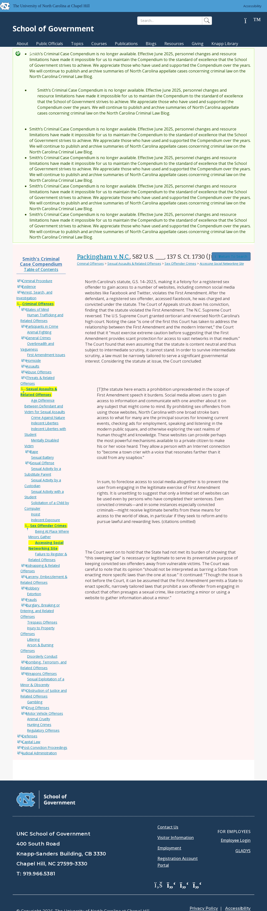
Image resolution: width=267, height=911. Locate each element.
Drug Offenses (37, 707)
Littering (33, 639)
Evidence (29, 286)
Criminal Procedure (37, 280)
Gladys (243, 838)
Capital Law (31, 741)
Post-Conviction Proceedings (44, 747)
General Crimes (38, 337)
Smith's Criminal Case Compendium (41, 261)
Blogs (151, 43)
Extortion (34, 593)
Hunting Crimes (39, 724)
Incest (35, 514)
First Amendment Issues (46, 354)
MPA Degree (28, 52)
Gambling (34, 702)
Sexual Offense (42, 462)
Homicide (33, 360)
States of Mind (37, 309)
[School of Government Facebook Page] (158, 872)
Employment (169, 835)
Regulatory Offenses (43, 730)
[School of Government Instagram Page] (197, 872)
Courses (99, 43)
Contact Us (167, 814)
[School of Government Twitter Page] (171, 872)
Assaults (32, 366)
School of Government (53, 28)
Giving (197, 43)
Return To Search (231, 256)
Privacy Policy (204, 896)
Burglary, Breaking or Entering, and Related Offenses (40, 611)
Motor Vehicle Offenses (44, 713)
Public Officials (49, 43)
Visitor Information (175, 825)
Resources (174, 43)
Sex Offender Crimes (48, 525)
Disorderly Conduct (42, 656)
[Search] (169, 20)
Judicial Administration (39, 753)
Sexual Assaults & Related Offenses (134, 263)
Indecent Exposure (45, 520)
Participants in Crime (42, 326)
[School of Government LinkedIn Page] (184, 872)
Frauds (31, 599)
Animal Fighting (39, 332)
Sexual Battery (42, 457)
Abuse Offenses (39, 372)
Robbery (32, 588)
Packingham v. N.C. (103, 256)
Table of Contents (41, 269)
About (22, 43)
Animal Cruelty (38, 718)
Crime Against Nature (48, 417)
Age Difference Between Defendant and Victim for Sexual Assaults (44, 406)
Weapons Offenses (41, 673)
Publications (126, 43)
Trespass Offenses (42, 622)
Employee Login (236, 827)
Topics (77, 43)
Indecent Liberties (45, 423)
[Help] (249, 20)
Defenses (29, 736)
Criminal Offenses (38, 303)
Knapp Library (224, 43)
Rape (34, 451)
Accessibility (252, 6)
